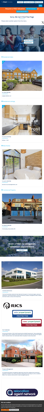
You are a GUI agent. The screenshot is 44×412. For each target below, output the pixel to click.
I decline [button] (7, 409)
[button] (3, 39)
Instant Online (31, 8)
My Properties (38, 2)
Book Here (22, 251)
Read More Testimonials (22, 41)
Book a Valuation (28, 2)
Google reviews (22, 43)
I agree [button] (3, 409)
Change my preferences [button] (14, 409)
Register (20, 2)
